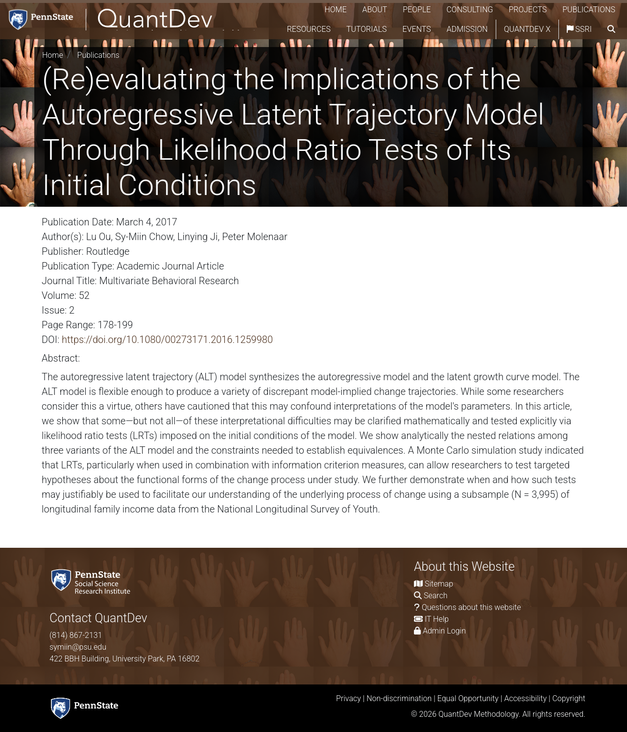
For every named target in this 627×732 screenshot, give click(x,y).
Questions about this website (471, 607)
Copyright (568, 698)
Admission (490, 29)
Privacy (348, 698)
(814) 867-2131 (75, 635)
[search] (611, 49)
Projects (527, 9)
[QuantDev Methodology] (141, 29)
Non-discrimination (399, 698)
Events (440, 29)
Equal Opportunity (468, 698)
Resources (332, 29)
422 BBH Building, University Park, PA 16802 (124, 658)
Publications (588, 9)
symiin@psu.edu (77, 647)
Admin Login (444, 630)
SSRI (602, 29)
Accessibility (525, 698)
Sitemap (439, 583)
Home (335, 9)
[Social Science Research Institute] (93, 581)
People (417, 9)
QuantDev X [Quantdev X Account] (551, 29)
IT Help (437, 619)
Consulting (469, 9)
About (374, 9)
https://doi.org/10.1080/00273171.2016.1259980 (167, 339)
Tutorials (390, 29)
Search (436, 595)
